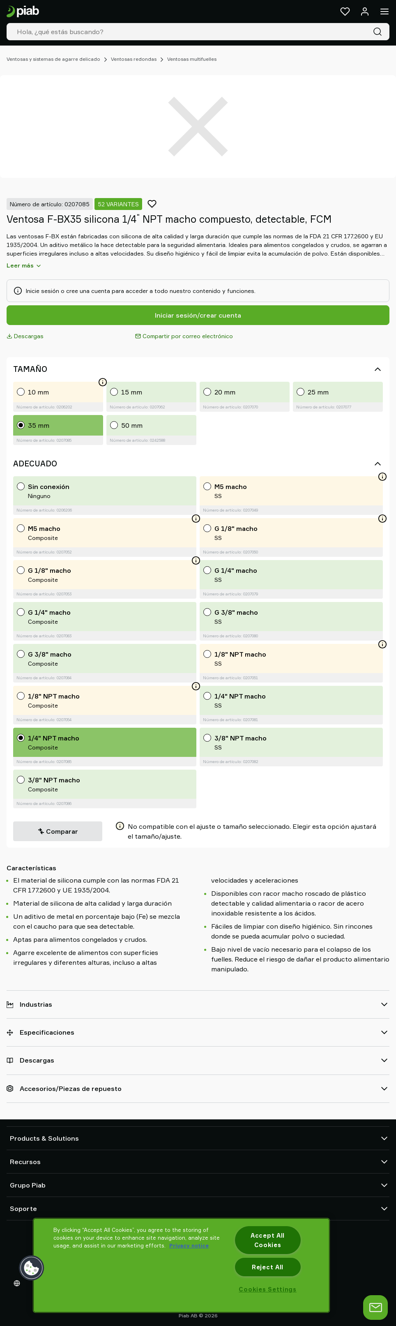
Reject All (267, 1267)
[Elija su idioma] (18, 1283)
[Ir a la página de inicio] (23, 12)
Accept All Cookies (268, 1240)
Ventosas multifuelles (191, 59)
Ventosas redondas (134, 59)
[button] (31, 1268)
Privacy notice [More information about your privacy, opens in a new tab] (189, 1245)
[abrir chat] (375, 1307)
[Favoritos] (345, 11)
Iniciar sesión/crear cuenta (198, 315)
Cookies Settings (268, 1289)
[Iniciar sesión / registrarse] (365, 11)
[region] (181, 1265)
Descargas (25, 335)
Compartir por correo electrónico (184, 335)
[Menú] (384, 11)
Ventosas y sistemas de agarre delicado (53, 59)
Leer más (24, 265)
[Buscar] (379, 31)
